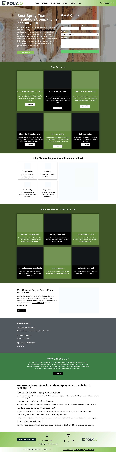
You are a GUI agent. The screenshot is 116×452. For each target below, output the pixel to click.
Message (64, 37)
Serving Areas (55, 3)
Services (44, 3)
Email (83, 25)
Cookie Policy (90, 450)
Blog (79, 3)
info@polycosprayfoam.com (48, 444)
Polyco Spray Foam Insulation (44, 30)
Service (63, 31)
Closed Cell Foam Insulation (30, 134)
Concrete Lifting (57, 134)
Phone (63, 25)
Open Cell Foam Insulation (85, 91)
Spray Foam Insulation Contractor (30, 91)
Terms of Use (68, 450)
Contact (72, 3)
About (65, 3)
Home (37, 3)
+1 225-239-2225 (46, 440)
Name (63, 19)
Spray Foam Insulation (57, 91)
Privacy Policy (79, 450)
